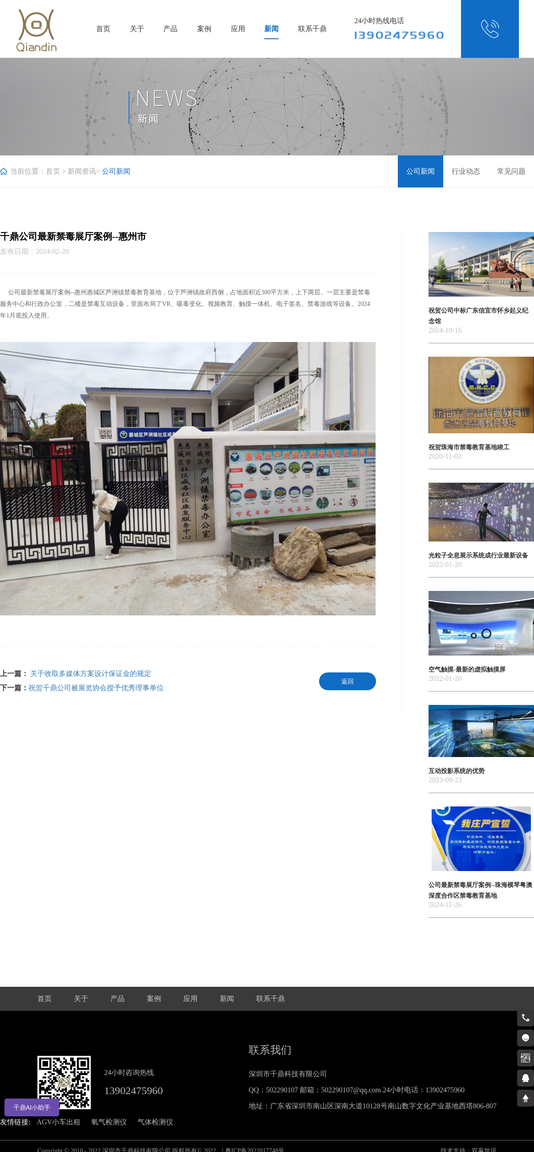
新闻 (271, 29)
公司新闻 (420, 171)
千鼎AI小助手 (31, 1107)
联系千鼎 (312, 29)
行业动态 (466, 171)
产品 (170, 29)
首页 (103, 29)
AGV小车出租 (58, 1122)
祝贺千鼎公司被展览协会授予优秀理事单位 (96, 688)
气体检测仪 (155, 1122)
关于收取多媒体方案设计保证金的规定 (89, 673)
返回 (347, 681)
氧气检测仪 (109, 1122)
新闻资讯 (82, 171)
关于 (137, 29)
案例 (204, 29)
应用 (238, 29)
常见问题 (511, 171)
